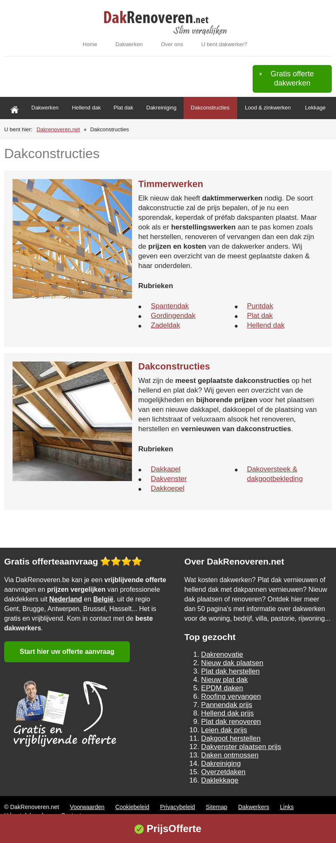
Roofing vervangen (231, 696)
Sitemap (216, 807)
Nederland (65, 599)
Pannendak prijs (226, 705)
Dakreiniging (161, 107)
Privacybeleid (177, 807)
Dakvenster (169, 479)
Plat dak (123, 107)
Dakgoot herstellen (231, 738)
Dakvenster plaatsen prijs (241, 747)
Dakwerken (129, 44)
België (103, 599)
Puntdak (260, 306)
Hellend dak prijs (227, 713)
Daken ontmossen (229, 755)
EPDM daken (222, 688)
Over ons (172, 44)
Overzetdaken (223, 772)
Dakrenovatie (222, 654)
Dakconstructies (210, 107)
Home (90, 44)
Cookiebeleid (132, 807)
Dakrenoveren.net (58, 129)
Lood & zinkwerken (268, 107)
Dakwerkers (253, 807)
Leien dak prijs (224, 730)
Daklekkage (219, 780)
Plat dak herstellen (230, 671)
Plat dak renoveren (231, 722)
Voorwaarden (87, 807)
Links (287, 807)
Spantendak (170, 306)
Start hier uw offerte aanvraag (67, 651)
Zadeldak (165, 325)
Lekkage (315, 107)
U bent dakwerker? (224, 44)
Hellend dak (86, 107)
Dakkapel (166, 469)
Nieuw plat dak (224, 680)
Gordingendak (173, 316)
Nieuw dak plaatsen (232, 663)
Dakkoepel (167, 488)
